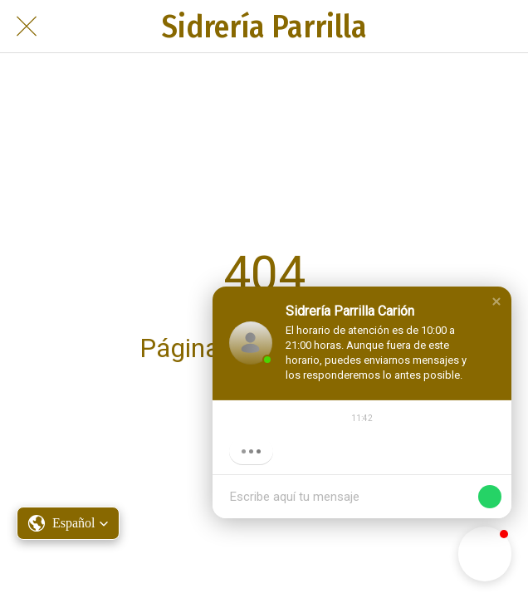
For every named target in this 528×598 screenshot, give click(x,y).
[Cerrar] (27, 27)
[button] (496, 301)
